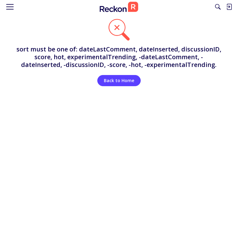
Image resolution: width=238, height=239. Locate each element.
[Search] (217, 7)
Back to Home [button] (119, 80)
